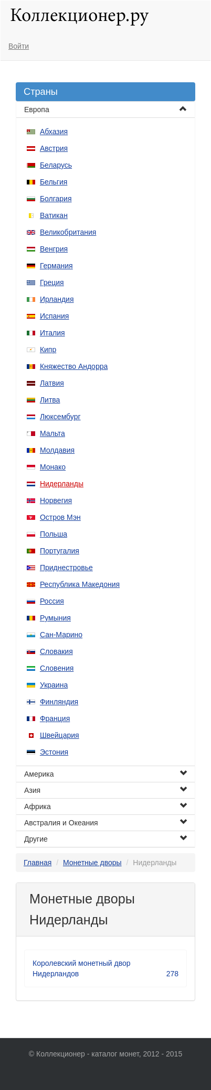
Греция (52, 282)
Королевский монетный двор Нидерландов (105, 969)
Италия (52, 333)
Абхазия (54, 131)
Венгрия (54, 249)
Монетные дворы (92, 862)
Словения (56, 668)
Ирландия (57, 299)
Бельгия (53, 182)
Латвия (52, 383)
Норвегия (56, 500)
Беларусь (56, 165)
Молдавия (57, 450)
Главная (37, 862)
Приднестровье (66, 567)
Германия (56, 265)
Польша (53, 534)
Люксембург (60, 416)
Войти (18, 46)
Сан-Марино (61, 634)
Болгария (56, 198)
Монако (53, 467)
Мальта (52, 433)
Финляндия (59, 701)
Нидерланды (61, 483)
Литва (50, 400)
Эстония (54, 752)
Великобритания (68, 232)
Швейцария (59, 735)
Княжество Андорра (74, 366)
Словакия (56, 651)
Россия (52, 601)
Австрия (54, 148)
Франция (55, 718)
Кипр (48, 349)
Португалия (59, 551)
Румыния (55, 618)
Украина (54, 685)
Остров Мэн (60, 517)
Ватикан (54, 215)
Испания (54, 316)
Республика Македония (80, 584)
